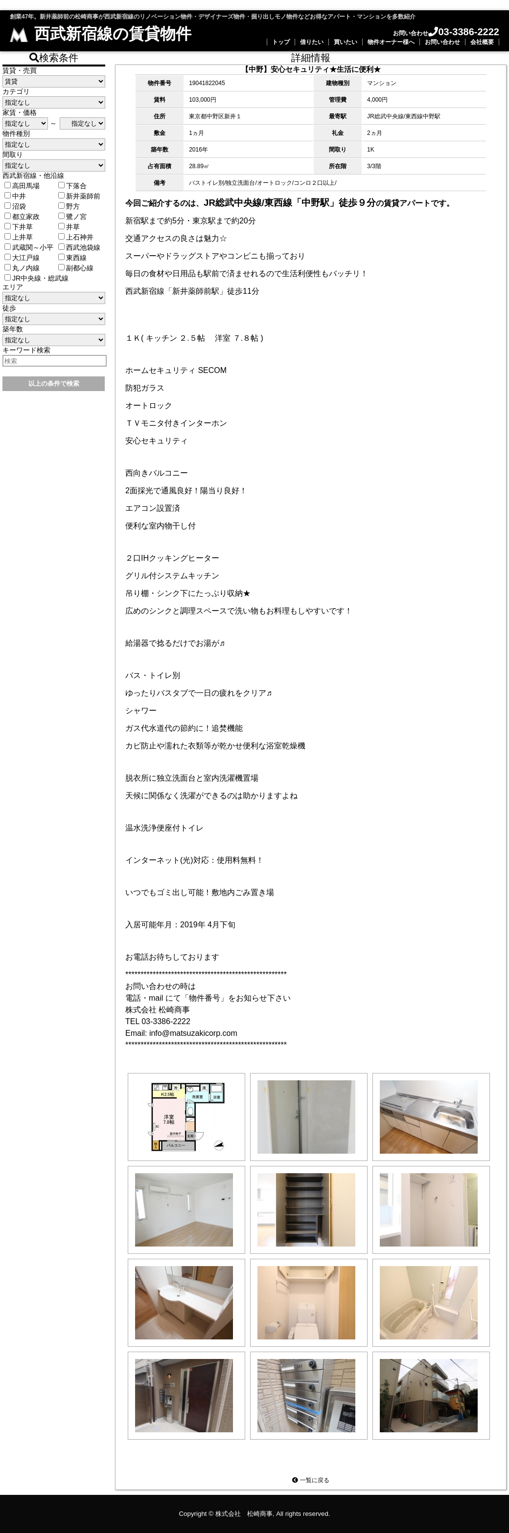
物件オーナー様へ (391, 42)
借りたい (312, 42)
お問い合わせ (442, 42)
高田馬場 (22, 186)
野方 (69, 206)
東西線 (72, 258)
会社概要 (482, 42)
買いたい (345, 42)
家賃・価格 (19, 112)
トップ (281, 42)
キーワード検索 (26, 350)
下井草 (18, 227)
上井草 (18, 237)
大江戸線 (22, 258)
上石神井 (75, 237)
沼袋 (15, 206)
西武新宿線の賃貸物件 (100, 34)
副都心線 (75, 268)
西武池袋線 (79, 247)
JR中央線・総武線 (36, 278)
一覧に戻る (310, 1480)
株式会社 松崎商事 (244, 1513)
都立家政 (22, 216)
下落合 (72, 186)
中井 (15, 196)
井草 (69, 227)
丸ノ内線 (22, 268)
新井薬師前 (79, 196)
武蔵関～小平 (28, 247)
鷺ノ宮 (72, 216)
